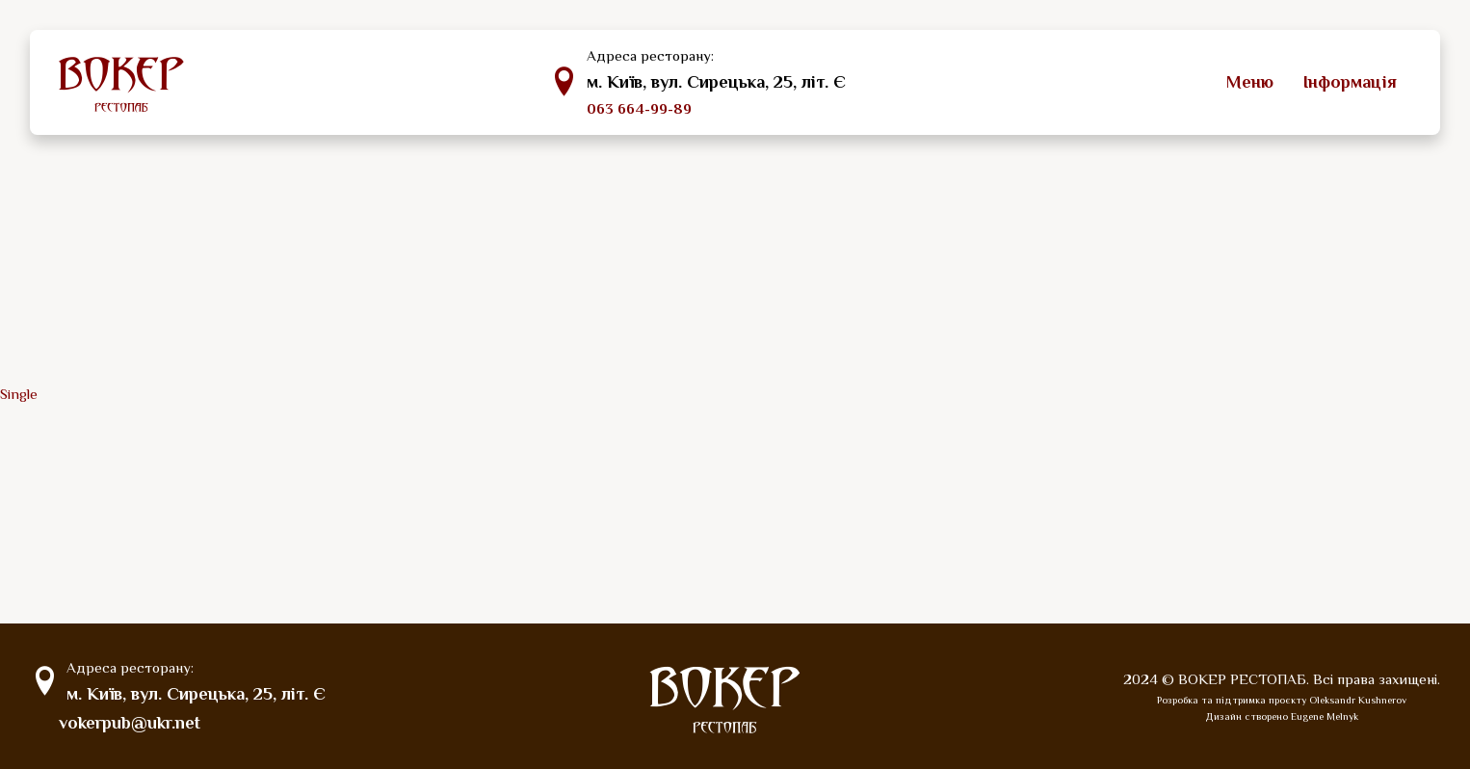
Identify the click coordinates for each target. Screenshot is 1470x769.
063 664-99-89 (638, 108)
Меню (1249, 82)
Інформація (1350, 82)
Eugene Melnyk (1324, 717)
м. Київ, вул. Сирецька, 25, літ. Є (715, 82)
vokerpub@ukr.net (129, 723)
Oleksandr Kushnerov (1357, 699)
